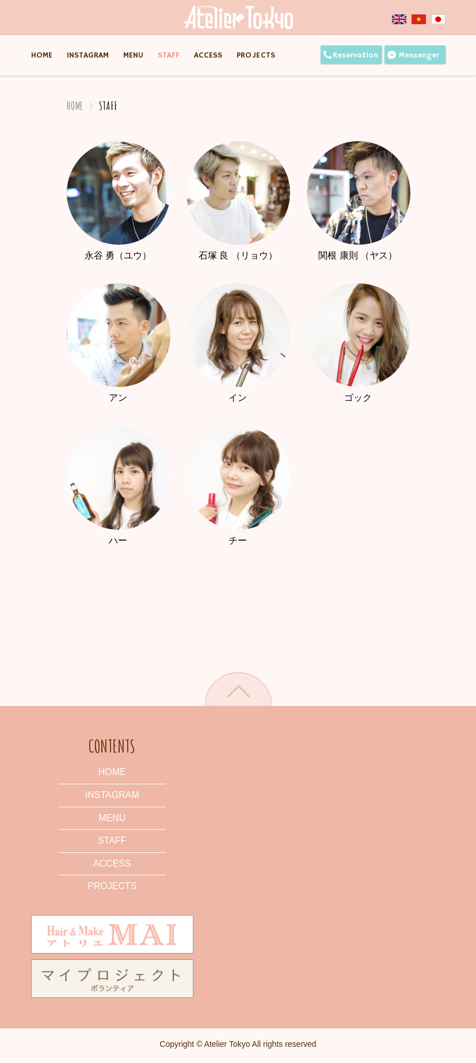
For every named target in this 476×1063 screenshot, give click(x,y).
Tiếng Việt (421, 19)
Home (41, 55)
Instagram (88, 55)
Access (208, 55)
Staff (169, 55)
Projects (256, 55)
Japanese (438, 19)
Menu (133, 55)
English (402, 19)
